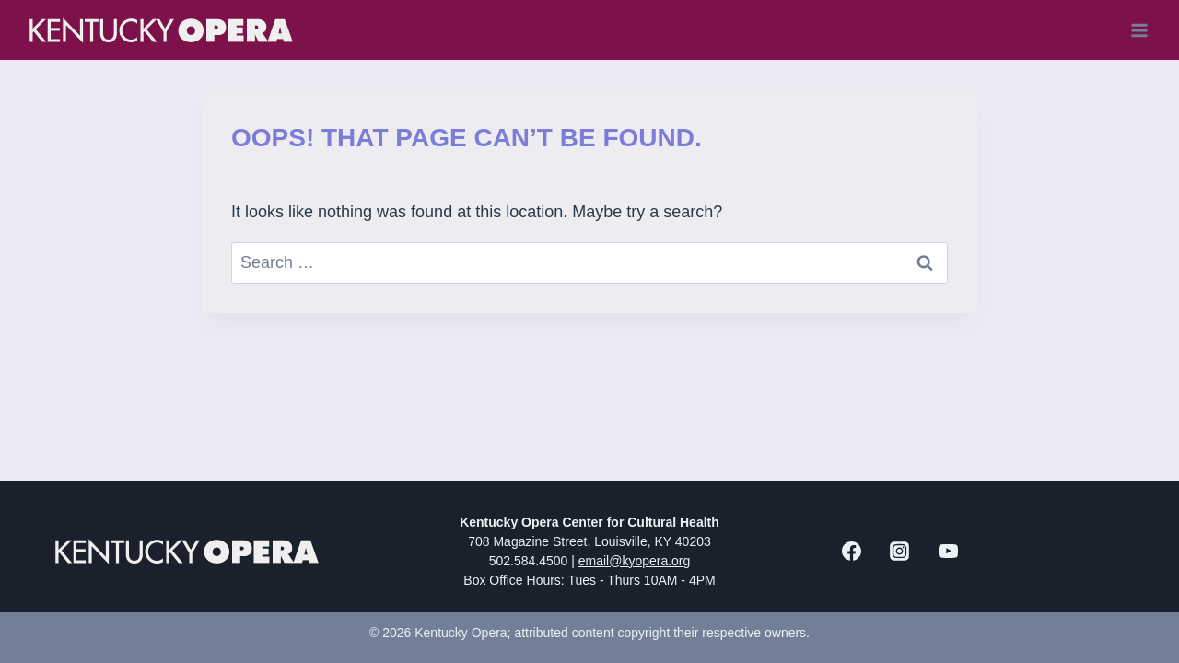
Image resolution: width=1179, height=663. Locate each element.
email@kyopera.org (634, 560)
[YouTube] (947, 551)
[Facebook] (851, 551)
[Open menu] (1139, 30)
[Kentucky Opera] (161, 30)
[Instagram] (900, 551)
